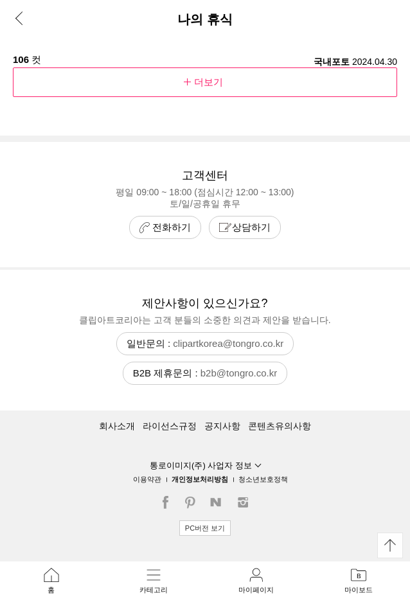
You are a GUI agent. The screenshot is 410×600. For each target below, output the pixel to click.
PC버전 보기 (205, 528)
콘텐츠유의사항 (279, 426)
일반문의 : (205, 343)
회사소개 (117, 426)
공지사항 (222, 426)
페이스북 (166, 502)
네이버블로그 (218, 502)
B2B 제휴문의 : (205, 372)
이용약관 (147, 479)
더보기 (205, 81)
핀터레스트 (192, 502)
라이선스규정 (170, 426)
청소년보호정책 (263, 479)
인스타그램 (243, 502)
